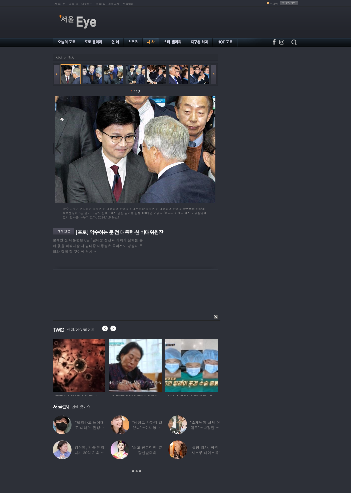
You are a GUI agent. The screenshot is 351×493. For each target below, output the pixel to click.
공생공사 (113, 4)
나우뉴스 (86, 4)
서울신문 (60, 4)
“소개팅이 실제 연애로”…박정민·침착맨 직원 (205, 427)
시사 (59, 57)
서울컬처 (128, 4)
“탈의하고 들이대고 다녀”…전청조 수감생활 (89, 427)
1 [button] (133, 471)
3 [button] (140, 471)
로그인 (274, 4)
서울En (100, 4)
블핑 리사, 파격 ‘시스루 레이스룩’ (205, 450)
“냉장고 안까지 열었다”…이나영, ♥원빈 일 (147, 427)
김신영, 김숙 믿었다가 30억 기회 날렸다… (89, 452)
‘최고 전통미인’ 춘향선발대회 (147, 450)
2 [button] (137, 471)
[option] (79, 364)
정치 (71, 57)
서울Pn (73, 4)
